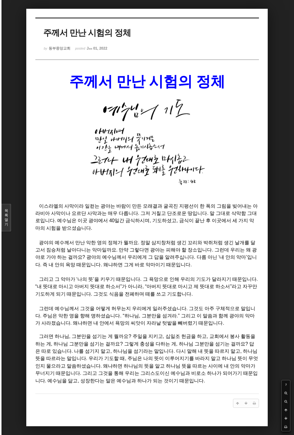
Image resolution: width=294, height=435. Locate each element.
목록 (6, 218)
